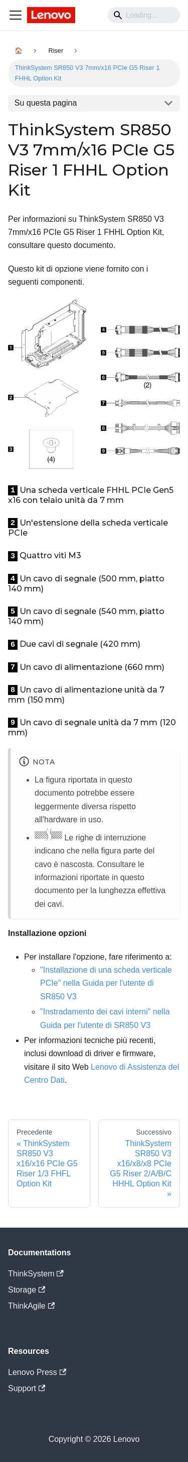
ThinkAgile (31, 1306)
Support (26, 1388)
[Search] (144, 15)
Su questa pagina (46, 103)
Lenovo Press (37, 1372)
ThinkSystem (36, 1273)
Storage (26, 1289)
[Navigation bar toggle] (15, 15)
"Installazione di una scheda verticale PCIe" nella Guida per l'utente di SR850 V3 (106, 983)
